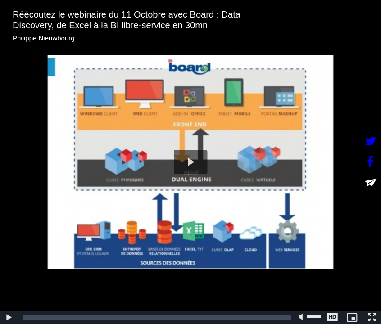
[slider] (157, 317)
